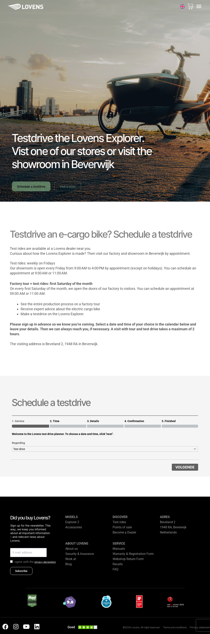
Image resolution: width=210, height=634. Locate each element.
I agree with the (34, 562)
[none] (182, 6)
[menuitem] (182, 6)
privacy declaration (45, 561)
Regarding (18, 442)
